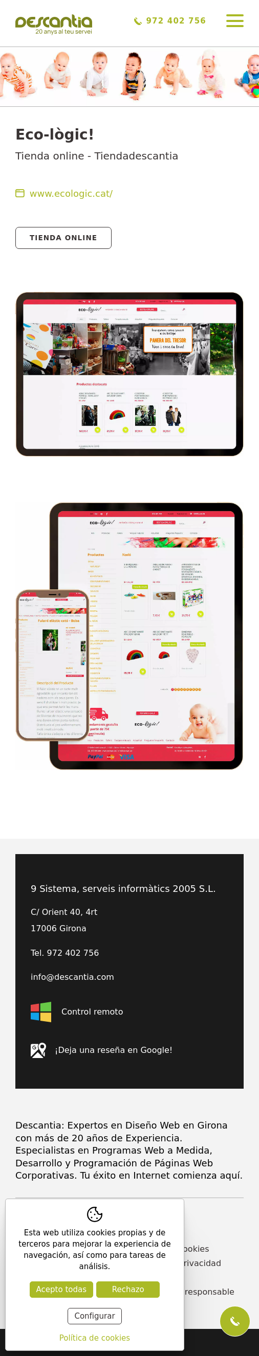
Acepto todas (61, 1289)
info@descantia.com (72, 977)
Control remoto (77, 1012)
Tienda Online (63, 238)
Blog (143, 1277)
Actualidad (155, 1234)
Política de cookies (171, 1249)
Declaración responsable (184, 1292)
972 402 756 (170, 21)
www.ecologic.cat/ (64, 193)
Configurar (94, 1316)
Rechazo (128, 1289)
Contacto (152, 1220)
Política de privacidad (177, 1263)
